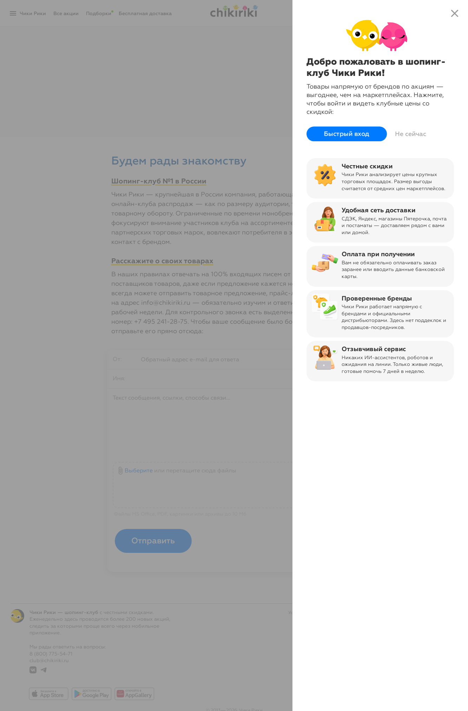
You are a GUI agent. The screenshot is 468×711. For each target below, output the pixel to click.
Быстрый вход (346, 134)
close (454, 13)
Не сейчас (410, 134)
